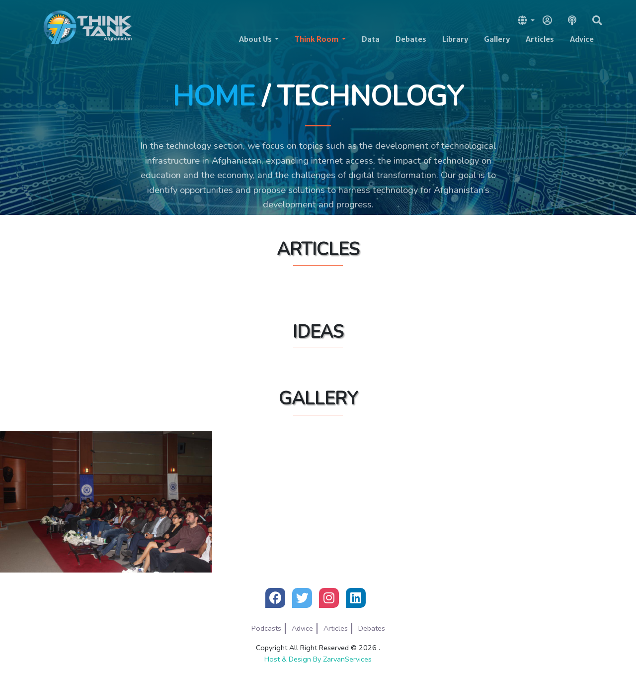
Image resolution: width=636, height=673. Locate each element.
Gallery (497, 39)
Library (455, 39)
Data (371, 39)
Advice (582, 39)
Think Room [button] (317, 39)
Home (213, 96)
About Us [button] (256, 39)
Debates (411, 39)
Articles (540, 39)
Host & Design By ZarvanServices (318, 659)
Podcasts (266, 628)
